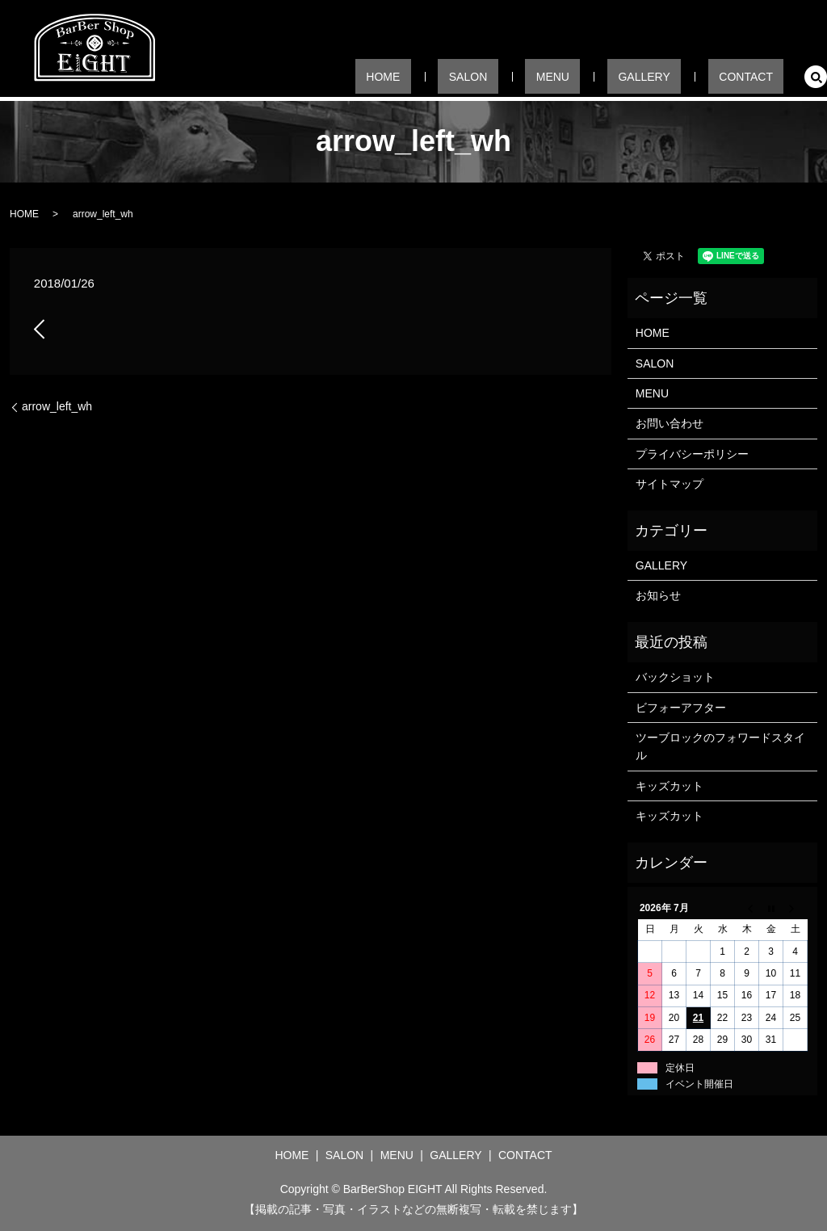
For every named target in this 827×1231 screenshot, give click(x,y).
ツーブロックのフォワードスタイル (720, 746)
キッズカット (669, 785)
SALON (541, 75)
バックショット (675, 676)
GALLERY (675, 75)
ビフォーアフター (681, 707)
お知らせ (658, 595)
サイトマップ (669, 483)
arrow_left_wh (57, 406)
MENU (604, 75)
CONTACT (756, 75)
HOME (477, 75)
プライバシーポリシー (692, 453)
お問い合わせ (669, 423)
